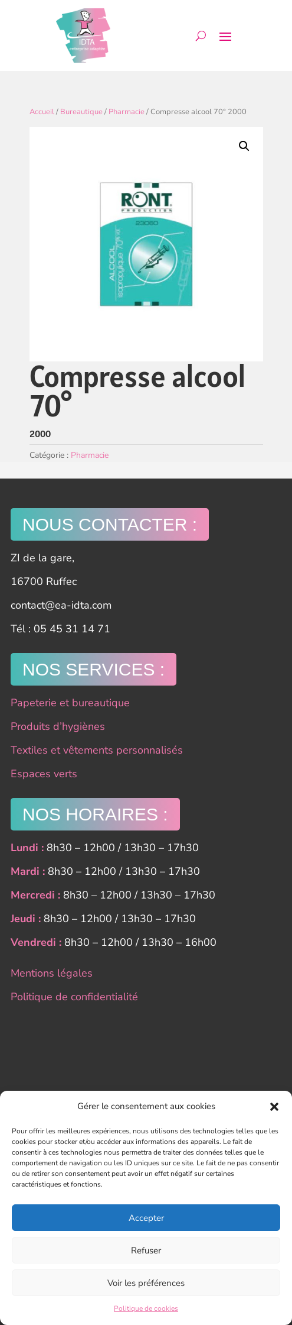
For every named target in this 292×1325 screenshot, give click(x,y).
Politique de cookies (146, 1308)
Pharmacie (127, 111)
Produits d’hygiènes (58, 726)
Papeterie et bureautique (70, 703)
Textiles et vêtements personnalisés (97, 750)
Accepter (146, 1218)
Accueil (41, 111)
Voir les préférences (146, 1283)
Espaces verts (44, 774)
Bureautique (81, 111)
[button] (274, 1107)
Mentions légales (52, 973)
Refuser (146, 1250)
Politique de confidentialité (74, 997)
